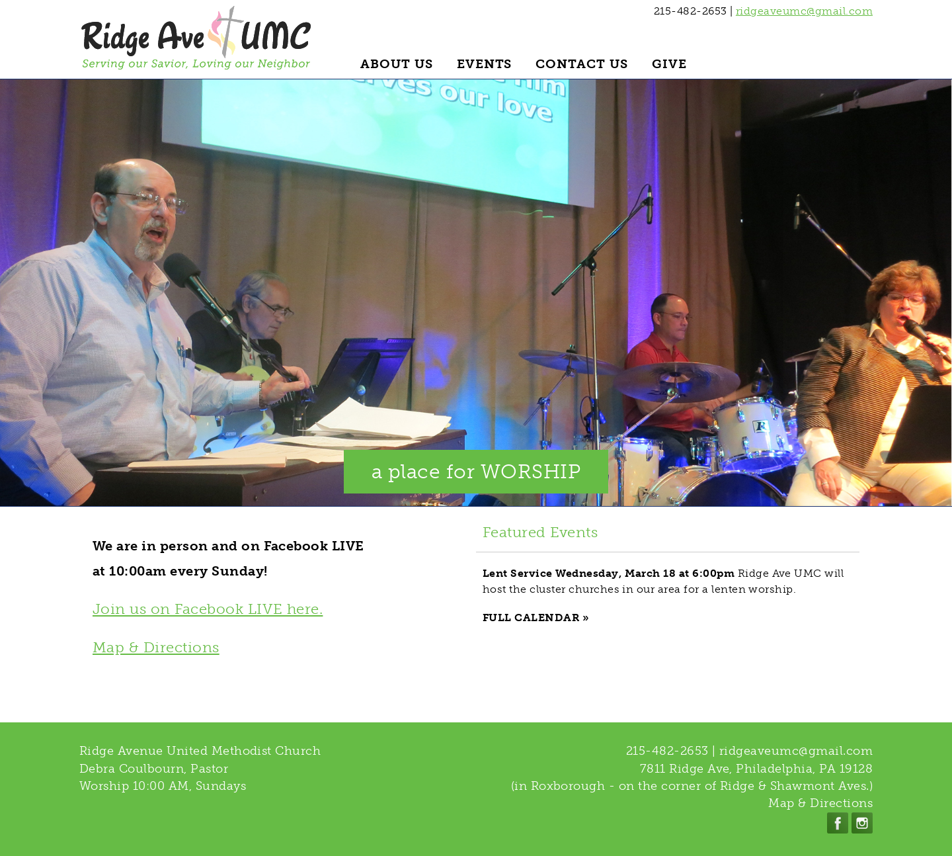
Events (484, 63)
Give (669, 63)
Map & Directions (156, 647)
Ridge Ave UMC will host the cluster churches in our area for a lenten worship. (663, 581)
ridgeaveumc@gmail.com (804, 11)
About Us (396, 63)
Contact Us (582, 63)
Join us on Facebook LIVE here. (208, 609)
